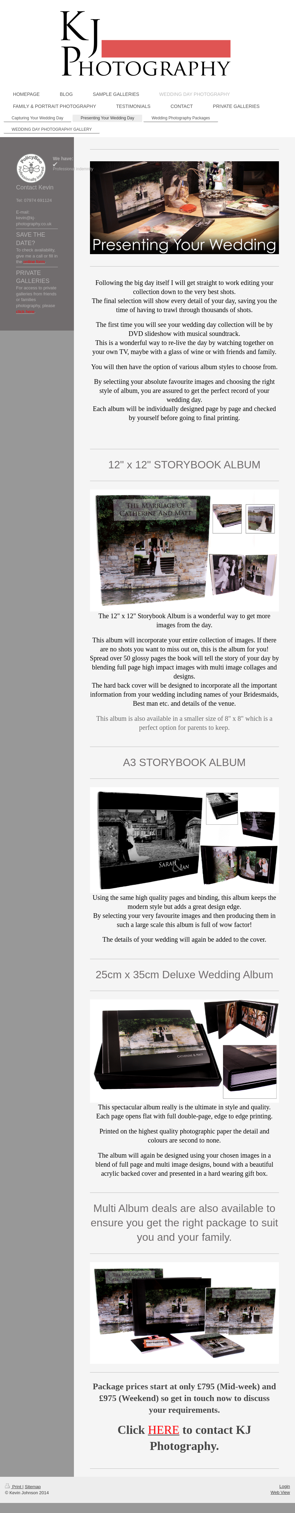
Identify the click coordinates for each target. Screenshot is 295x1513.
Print (13, 1486)
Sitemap (33, 1486)
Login (284, 1486)
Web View (280, 1492)
